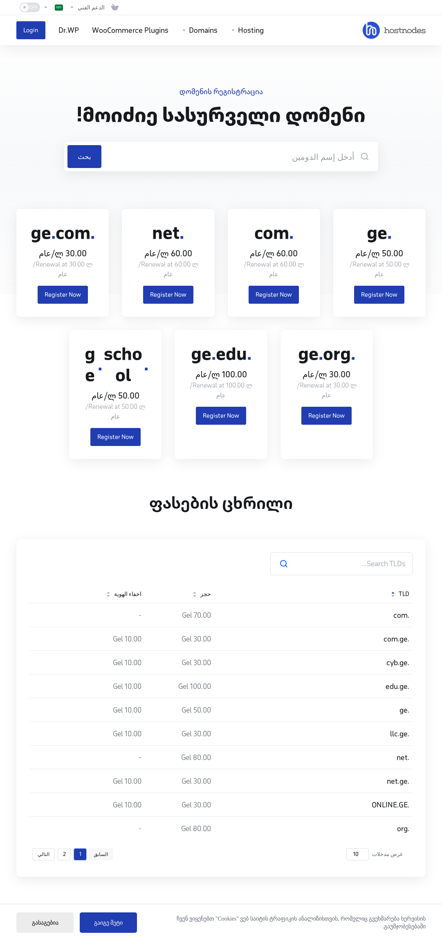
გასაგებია (45, 923)
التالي (43, 854)
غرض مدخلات (374, 854)
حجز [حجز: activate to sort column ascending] (201, 594)
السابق (101, 854)
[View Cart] (115, 7)
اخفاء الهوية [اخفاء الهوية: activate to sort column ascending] (123, 594)
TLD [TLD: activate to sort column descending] (399, 594)
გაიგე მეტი (108, 923)
